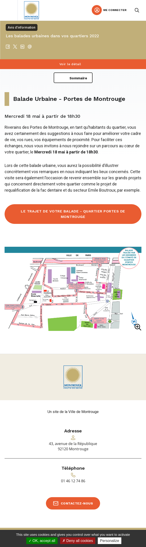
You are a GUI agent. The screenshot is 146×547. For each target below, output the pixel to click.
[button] (73, 289)
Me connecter (115, 10)
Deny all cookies (77, 541)
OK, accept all (42, 541)
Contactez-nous (77, 503)
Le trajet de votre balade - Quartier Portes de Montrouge (73, 214)
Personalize (109, 541)
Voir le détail (70, 64)
